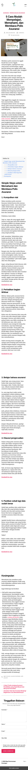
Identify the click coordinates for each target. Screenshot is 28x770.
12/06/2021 (21, 32)
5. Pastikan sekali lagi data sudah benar (13, 173)
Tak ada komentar (15, 35)
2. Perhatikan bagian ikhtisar (15, 167)
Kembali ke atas (6, 285)
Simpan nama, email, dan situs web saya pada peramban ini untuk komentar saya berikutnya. (14, 745)
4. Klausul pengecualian (13, 170)
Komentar (4, 709)
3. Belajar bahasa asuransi (14, 169)
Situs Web (4, 738)
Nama (3, 724)
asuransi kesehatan (15, 676)
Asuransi (6, 12)
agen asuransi (7, 676)
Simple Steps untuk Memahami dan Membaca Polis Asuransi (14, 162)
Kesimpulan (7, 176)
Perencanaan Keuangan (17, 12)
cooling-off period (13, 617)
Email (3, 731)
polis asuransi (5, 118)
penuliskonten (11, 32)
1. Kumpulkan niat (12, 165)
